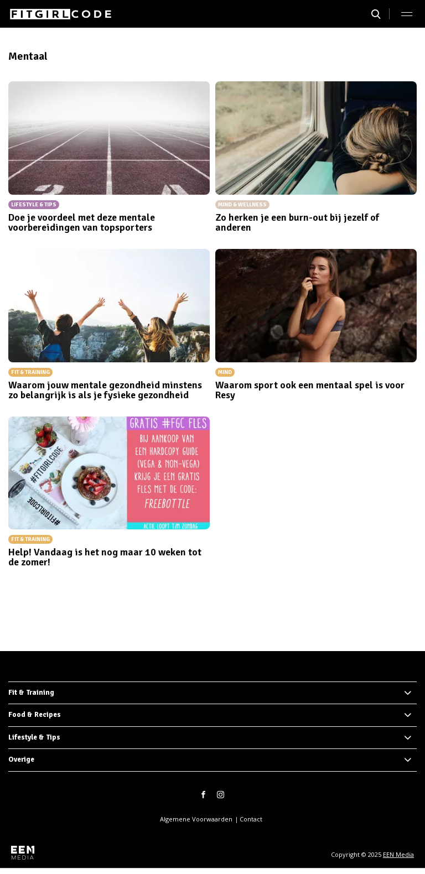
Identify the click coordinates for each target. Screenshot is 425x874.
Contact (251, 819)
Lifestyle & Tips (34, 737)
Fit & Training (31, 692)
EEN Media (398, 854)
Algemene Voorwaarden (196, 819)
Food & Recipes (34, 714)
